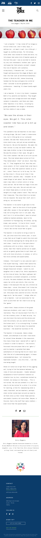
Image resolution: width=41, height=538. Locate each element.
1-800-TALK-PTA (11, 486)
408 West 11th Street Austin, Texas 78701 (12, 503)
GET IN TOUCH (11, 528)
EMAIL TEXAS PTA (11, 488)
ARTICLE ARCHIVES (11, 492)
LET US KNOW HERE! (15, 523)
